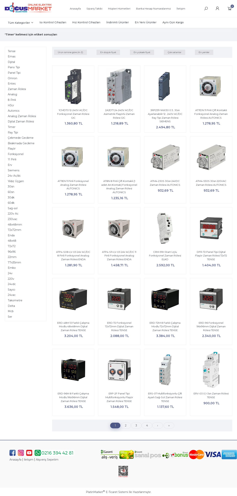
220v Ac (13, 213)
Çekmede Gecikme (21, 137)
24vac (12, 295)
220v (11, 279)
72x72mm (14, 230)
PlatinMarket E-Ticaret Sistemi (107, 492)
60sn (11, 192)
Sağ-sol (12, 208)
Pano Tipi (14, 67)
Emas (11, 56)
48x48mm (15, 224)
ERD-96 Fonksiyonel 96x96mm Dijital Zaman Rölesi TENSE (211, 326)
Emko (12, 268)
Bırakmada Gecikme (21, 143)
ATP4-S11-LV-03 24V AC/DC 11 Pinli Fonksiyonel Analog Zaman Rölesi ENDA (119, 255)
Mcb (11, 311)
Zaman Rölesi (17, 89)
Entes (12, 83)
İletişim (28, 459)
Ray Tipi (13, 132)
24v (10, 273)
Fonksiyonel (16, 154)
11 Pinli (12, 159)
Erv (10, 165)
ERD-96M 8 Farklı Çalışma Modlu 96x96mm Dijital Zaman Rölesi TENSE (73, 397)
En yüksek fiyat (142, 52)
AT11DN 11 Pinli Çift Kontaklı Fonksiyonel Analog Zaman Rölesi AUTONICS (211, 114)
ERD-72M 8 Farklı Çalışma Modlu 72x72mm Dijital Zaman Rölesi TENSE (165, 326)
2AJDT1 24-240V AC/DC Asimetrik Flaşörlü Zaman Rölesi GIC (119, 114)
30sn (11, 186)
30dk (11, 197)
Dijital (11, 62)
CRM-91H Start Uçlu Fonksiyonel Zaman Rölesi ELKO (165, 255)
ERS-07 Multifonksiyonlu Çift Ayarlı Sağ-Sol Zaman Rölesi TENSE (165, 397)
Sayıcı (11, 289)
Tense (12, 51)
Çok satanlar (174, 52)
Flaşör (12, 148)
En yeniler (204, 52)
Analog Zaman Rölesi (22, 116)
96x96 (12, 251)
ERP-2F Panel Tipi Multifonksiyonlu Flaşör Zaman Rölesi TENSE (119, 397)
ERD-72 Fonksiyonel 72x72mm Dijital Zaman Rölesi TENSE (119, 326)
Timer (11, 127)
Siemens (13, 170)
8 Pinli (12, 100)
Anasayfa (15, 459)
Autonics (13, 110)
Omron (12, 78)
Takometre (15, 300)
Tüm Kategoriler (19, 22)
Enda (11, 235)
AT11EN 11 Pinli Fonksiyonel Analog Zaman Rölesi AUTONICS (73, 184)
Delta (11, 306)
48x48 (12, 240)
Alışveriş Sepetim (47, 459)
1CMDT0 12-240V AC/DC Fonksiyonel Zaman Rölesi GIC (73, 114)
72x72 (12, 246)
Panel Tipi (14, 72)
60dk (11, 203)
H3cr (11, 105)
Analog (12, 94)
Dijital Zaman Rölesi (21, 121)
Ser (10, 316)
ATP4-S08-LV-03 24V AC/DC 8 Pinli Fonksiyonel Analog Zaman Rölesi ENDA (73, 255)
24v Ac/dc (14, 175)
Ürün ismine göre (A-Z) (70, 52)
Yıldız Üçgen (16, 181)
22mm (12, 257)
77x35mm (14, 262)
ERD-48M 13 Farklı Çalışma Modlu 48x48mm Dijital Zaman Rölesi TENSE (73, 326)
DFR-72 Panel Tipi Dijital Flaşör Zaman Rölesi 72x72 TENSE (211, 255)
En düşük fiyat (108, 52)
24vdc (12, 284)
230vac (12, 219)
